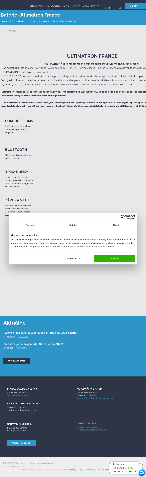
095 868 (17, 407)
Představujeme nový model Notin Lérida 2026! (33, 344)
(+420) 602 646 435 (17, 392)
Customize (72, 258)
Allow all (114, 258)
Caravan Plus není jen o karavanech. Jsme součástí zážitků (40, 332)
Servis (65, 6)
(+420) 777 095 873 (86, 395)
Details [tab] (73, 225)
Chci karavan (37, 6)
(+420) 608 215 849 (86, 392)
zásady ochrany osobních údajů (83, 470)
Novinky (76, 6)
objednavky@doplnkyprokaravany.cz (95, 398)
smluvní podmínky (105, 470)
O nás (86, 6)
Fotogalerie (53, 6)
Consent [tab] (30, 225)
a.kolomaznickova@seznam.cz (22, 410)
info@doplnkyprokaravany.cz (91, 430)
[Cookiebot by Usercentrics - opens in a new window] (122, 217)
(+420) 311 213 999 (86, 423)
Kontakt (96, 6)
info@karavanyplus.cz (18, 395)
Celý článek (23, 337)
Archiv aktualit (16, 361)
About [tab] (116, 225)
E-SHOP (134, 6)
